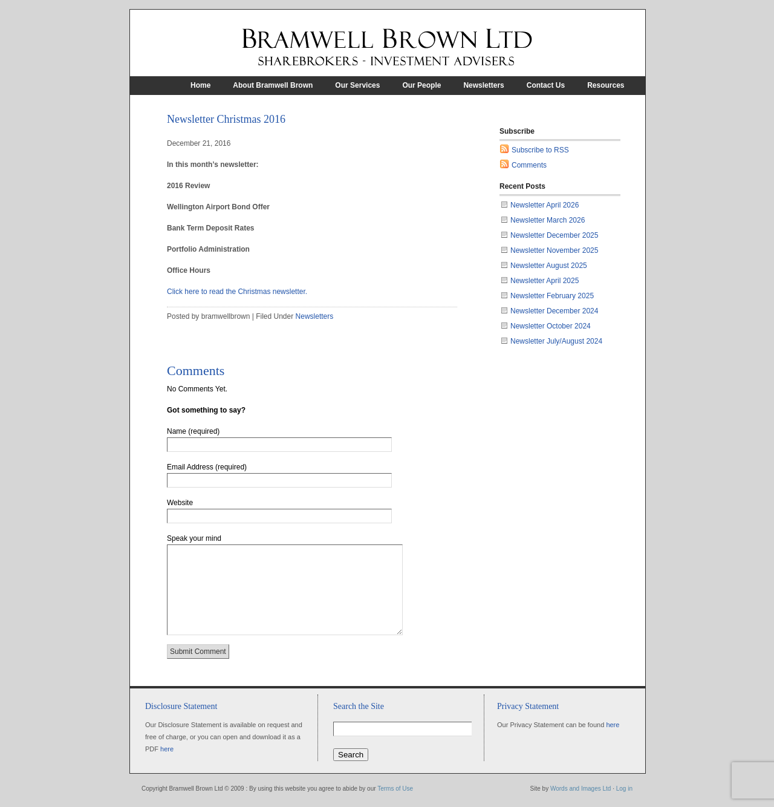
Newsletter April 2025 (544, 280)
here (167, 749)
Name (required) (193, 431)
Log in (624, 788)
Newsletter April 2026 (544, 205)
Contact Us (546, 85)
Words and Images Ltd (580, 788)
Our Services (357, 85)
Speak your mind (194, 538)
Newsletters (483, 85)
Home (200, 85)
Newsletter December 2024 (554, 311)
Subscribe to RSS (540, 150)
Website (180, 502)
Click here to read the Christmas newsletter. (237, 291)
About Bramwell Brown (273, 85)
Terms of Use (395, 788)
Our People (421, 85)
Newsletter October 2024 (550, 326)
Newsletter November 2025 (554, 250)
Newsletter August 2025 (548, 265)
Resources (605, 85)
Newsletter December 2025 (554, 235)
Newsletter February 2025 (552, 296)
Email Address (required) (207, 467)
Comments (529, 165)
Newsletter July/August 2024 (556, 341)
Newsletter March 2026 (547, 220)
